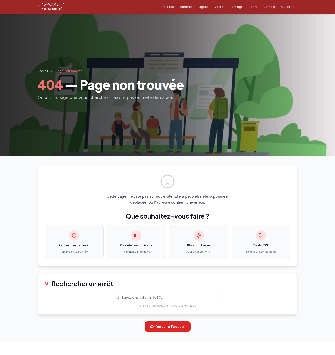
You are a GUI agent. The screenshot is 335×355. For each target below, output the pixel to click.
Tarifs (253, 7)
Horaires (186, 7)
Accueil (43, 71)
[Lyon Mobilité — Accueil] (51, 7)
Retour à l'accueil (167, 326)
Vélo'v (219, 7)
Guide (288, 7)
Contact (269, 7)
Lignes (203, 7)
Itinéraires (166, 7)
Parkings (236, 7)
